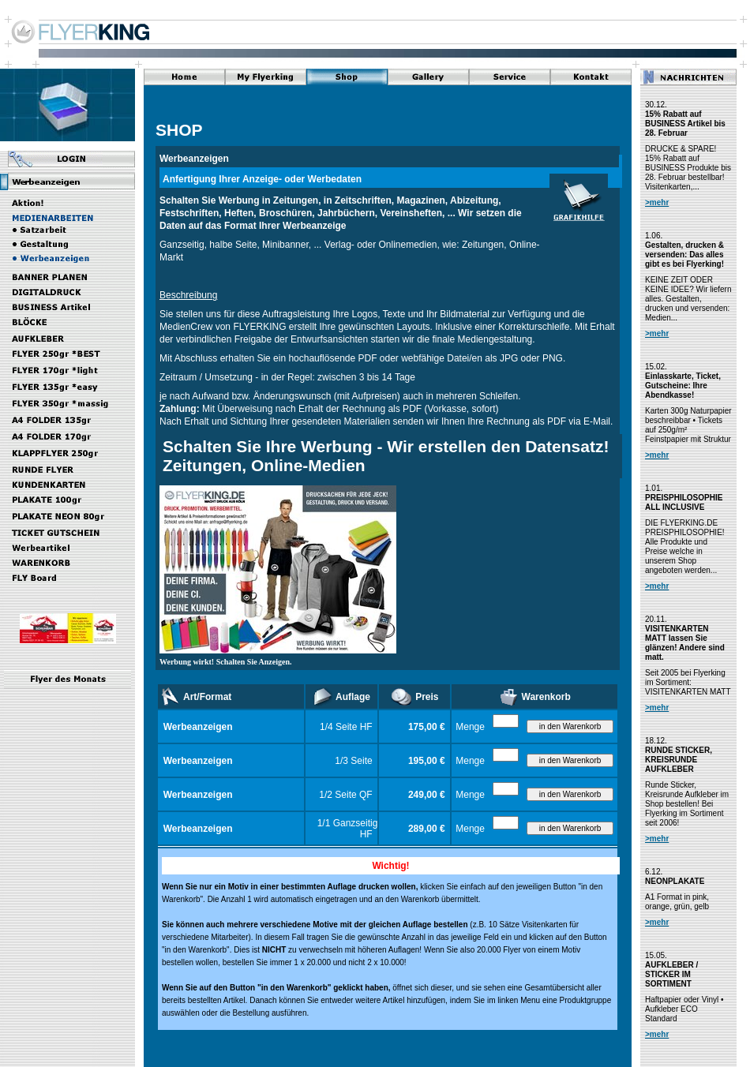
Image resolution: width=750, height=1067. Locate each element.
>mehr (657, 202)
